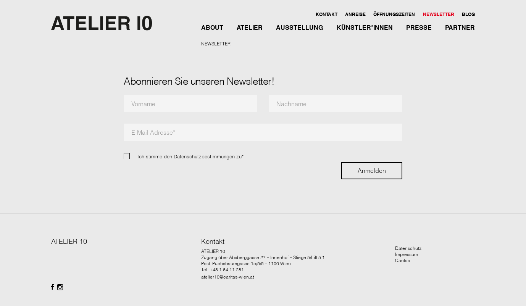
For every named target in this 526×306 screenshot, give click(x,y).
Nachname (291, 104)
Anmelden (372, 170)
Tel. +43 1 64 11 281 (222, 269)
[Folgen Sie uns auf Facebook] (52, 287)
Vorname (143, 104)
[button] (326, 14)
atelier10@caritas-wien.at (227, 277)
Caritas (402, 260)
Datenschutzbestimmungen (204, 156)
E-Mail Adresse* (153, 132)
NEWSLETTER (216, 44)
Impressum (406, 254)
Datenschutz (408, 248)
